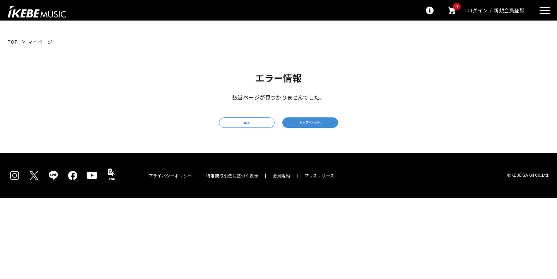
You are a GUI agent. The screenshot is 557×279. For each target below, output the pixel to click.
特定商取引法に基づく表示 (232, 185)
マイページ (40, 42)
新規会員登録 (509, 10)
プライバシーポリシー (170, 185)
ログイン (477, 10)
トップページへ (334, 127)
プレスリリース (319, 185)
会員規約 (281, 185)
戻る (222, 127)
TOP (13, 42)
